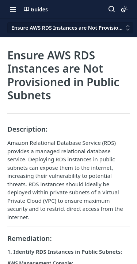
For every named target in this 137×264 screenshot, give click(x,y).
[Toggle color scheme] (124, 9)
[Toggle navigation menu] (12, 9)
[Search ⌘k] (111, 9)
